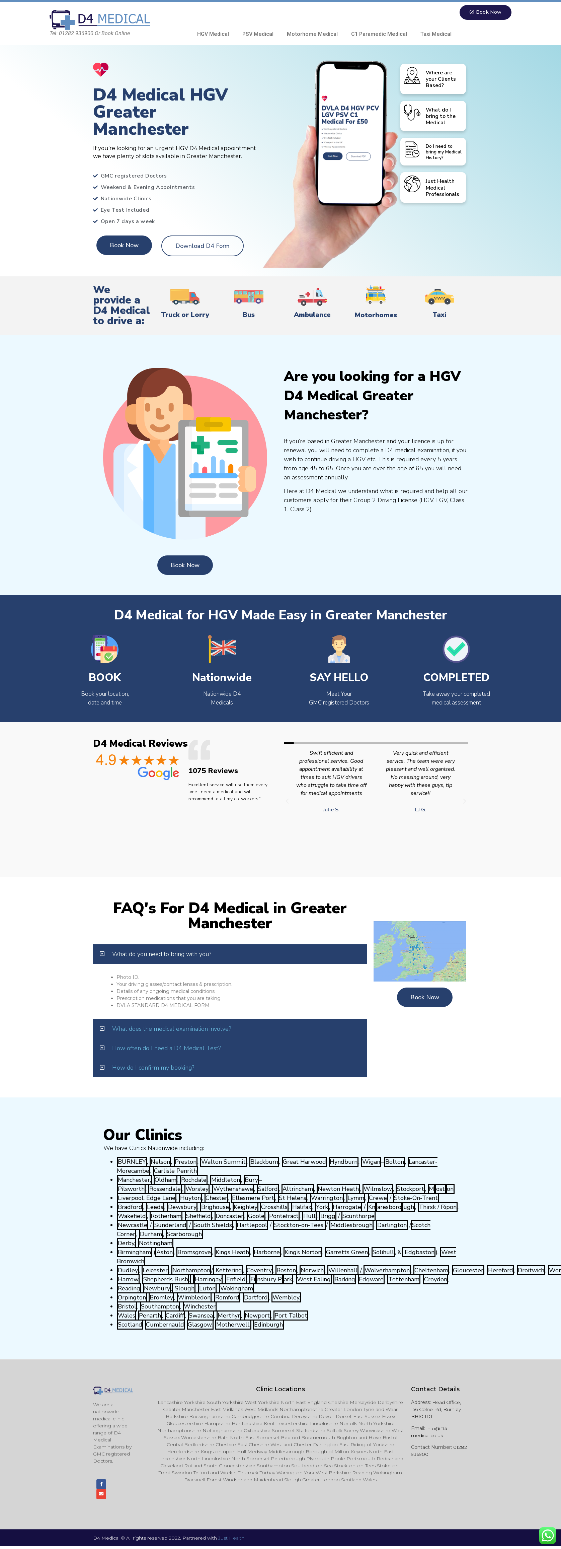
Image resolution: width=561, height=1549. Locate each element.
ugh (408, 1207)
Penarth (150, 1316)
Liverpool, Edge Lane (146, 1198)
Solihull (383, 1253)
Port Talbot (290, 1316)
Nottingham (155, 1243)
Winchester (200, 1307)
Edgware (371, 1280)
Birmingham (134, 1253)
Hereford (500, 1271)
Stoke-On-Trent (416, 1198)
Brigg (327, 1216)
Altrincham (298, 1189)
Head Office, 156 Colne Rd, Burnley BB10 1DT (436, 1410)
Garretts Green (347, 1253)
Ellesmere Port (253, 1198)
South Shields (212, 1225)
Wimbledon (194, 1298)
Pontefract (284, 1216)
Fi (252, 1280)
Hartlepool (252, 1225)
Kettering (228, 1271)
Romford (227, 1298)
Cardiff (175, 1316)
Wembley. (286, 1298)
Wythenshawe (233, 1189)
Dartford (256, 1298)
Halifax (301, 1207)
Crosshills (274, 1207)
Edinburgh (268, 1325)
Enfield (236, 1280)
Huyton (190, 1198)
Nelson (160, 1162)
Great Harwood (304, 1162)
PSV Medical (257, 34)
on (450, 1189)
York (322, 1207)
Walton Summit (223, 1162)
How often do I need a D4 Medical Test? (166, 1049)
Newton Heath (338, 1189)
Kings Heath (232, 1253)
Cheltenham (431, 1271)
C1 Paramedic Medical (379, 34)
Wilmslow (378, 1189)
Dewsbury (182, 1207)
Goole (256, 1216)
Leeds (155, 1207)
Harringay (208, 1280)
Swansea (201, 1316)
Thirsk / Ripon (438, 1207)
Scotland (130, 1325)
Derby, (126, 1243)
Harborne (267, 1253)
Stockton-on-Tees (299, 1225)
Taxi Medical (436, 34)
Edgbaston (418, 1253)
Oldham (165, 1180)
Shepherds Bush (165, 1280)
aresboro (389, 1207)
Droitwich (531, 1271)
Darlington (392, 1225)
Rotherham (166, 1216)
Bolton (394, 1162)
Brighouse (215, 1207)
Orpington (132, 1298)
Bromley (161, 1298)
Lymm (355, 1198)
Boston (286, 1271)
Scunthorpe (358, 1216)
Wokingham (236, 1289)
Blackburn (264, 1162)
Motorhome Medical (312, 34)
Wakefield (132, 1216)
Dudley (128, 1271)
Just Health (231, 1541)
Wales (126, 1316)
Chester (216, 1198)
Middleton (225, 1180)
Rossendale (165, 1189)
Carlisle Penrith (175, 1171)
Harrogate (347, 1207)
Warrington (327, 1198)
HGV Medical (213, 34)
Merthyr (229, 1316)
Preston (185, 1162)
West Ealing (314, 1280)
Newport (257, 1316)
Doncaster (229, 1216)
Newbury (157, 1289)
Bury (251, 1180)
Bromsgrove (194, 1253)
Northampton (191, 1271)
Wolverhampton (387, 1271)
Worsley (197, 1189)
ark (288, 1280)
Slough (183, 1289)
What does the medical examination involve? (171, 1029)
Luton (207, 1289)
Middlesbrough (351, 1225)
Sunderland (170, 1225)
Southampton (160, 1307)
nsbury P (269, 1280)
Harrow (128, 1280)
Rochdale (194, 1180)
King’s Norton (303, 1253)
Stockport (410, 1189)
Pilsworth (131, 1189)
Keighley (245, 1207)
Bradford (130, 1207)
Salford (268, 1189)
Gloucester (468, 1271)
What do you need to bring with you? (161, 954)
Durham (151, 1234)
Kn (371, 1207)
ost (440, 1189)
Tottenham (403, 1280)
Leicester (155, 1271)
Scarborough (184, 1234)
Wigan (371, 1162)
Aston (164, 1253)
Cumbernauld (165, 1325)
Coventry (259, 1271)
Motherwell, (233, 1325)
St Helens (292, 1198)
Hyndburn (343, 1162)
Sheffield (198, 1216)
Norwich (312, 1271)
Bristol (127, 1307)
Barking (344, 1280)
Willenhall (342, 1271)
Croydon (435, 1280)
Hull (309, 1216)
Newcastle (132, 1225)
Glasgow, (200, 1325)
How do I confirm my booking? (153, 1068)
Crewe (378, 1198)
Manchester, (134, 1180)
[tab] (230, 954)
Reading (129, 1289)
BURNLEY (132, 1162)
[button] (484, 12)
